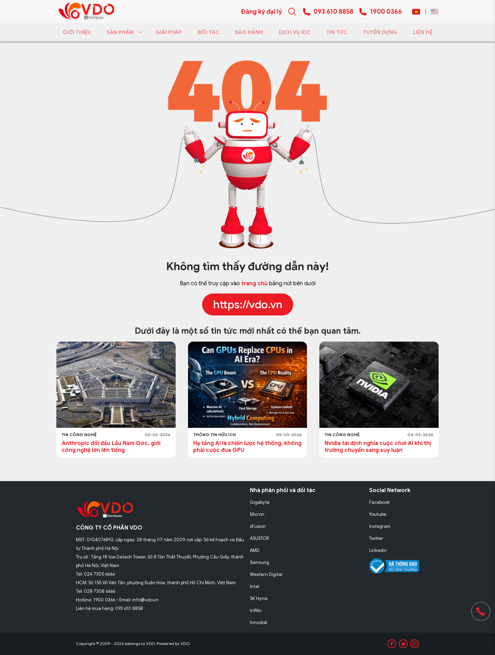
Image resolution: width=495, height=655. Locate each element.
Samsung (259, 562)
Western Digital (266, 574)
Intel (254, 586)
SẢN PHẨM (123, 32)
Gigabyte (260, 502)
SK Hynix (258, 598)
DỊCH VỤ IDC (294, 32)
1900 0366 (386, 11)
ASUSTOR (259, 538)
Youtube (377, 514)
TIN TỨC (336, 32)
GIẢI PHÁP (169, 32)
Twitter (376, 538)
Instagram (379, 526)
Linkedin (378, 550)
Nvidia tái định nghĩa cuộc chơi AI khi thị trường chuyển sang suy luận (377, 447)
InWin (256, 610)
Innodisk (258, 622)
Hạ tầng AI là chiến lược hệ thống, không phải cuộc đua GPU (247, 447)
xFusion (258, 526)
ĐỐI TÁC (208, 32)
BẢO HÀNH (249, 32)
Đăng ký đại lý (261, 11)
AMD (255, 550)
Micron (257, 514)
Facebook (379, 502)
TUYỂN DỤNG (380, 32)
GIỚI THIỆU (77, 32)
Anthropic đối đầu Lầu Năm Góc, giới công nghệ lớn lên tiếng (111, 447)
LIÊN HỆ (422, 32)
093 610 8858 (333, 11)
